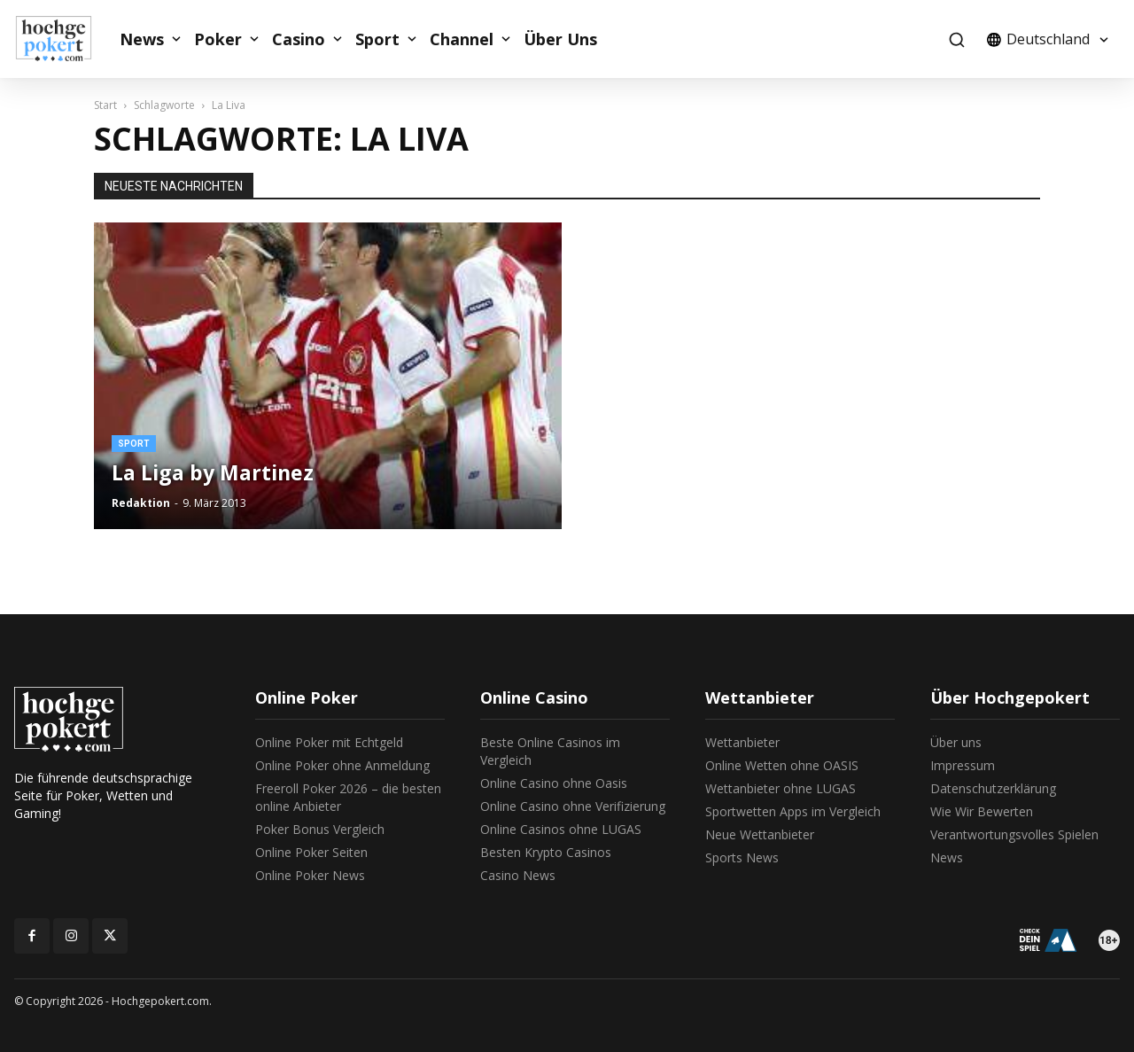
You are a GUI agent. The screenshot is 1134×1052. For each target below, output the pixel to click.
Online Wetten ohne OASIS (781, 765)
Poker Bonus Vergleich (319, 829)
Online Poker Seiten (311, 852)
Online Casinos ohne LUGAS (560, 829)
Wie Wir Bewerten (981, 811)
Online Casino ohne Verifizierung (572, 806)
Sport (377, 39)
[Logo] (63, 39)
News (142, 39)
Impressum (962, 765)
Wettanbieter (742, 742)
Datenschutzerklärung (993, 788)
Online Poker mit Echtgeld (329, 742)
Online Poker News (310, 875)
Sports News (742, 857)
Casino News (517, 875)
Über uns (956, 742)
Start (105, 105)
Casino (298, 39)
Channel (461, 39)
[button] (956, 39)
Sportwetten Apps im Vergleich (793, 811)
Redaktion (141, 502)
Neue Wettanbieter (759, 834)
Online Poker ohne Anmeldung (342, 765)
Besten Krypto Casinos (545, 852)
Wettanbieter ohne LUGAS (780, 788)
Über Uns (560, 39)
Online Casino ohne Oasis (553, 783)
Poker (218, 39)
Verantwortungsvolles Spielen (1014, 834)
